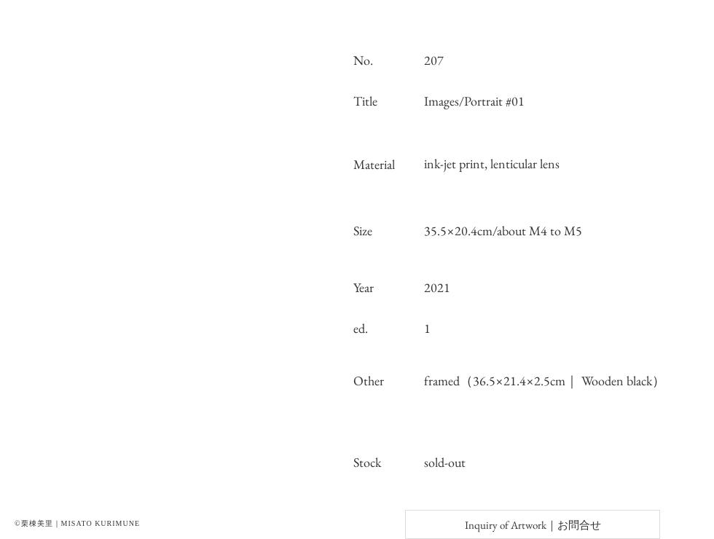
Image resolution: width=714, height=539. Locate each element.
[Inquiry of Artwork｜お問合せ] (532, 524)
